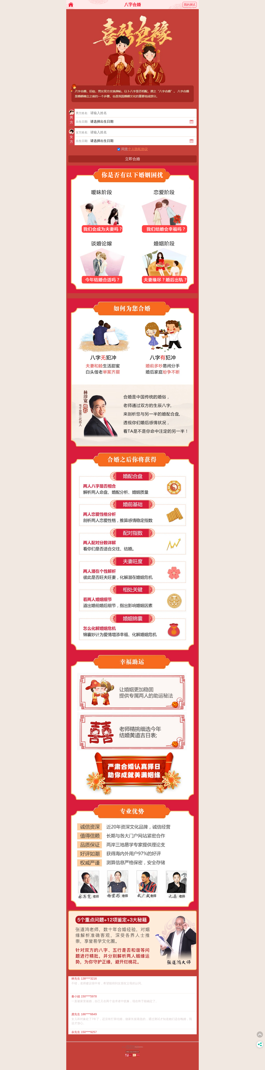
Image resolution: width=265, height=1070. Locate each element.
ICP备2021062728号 (139, 1047)
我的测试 (189, 4)
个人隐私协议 (138, 149)
